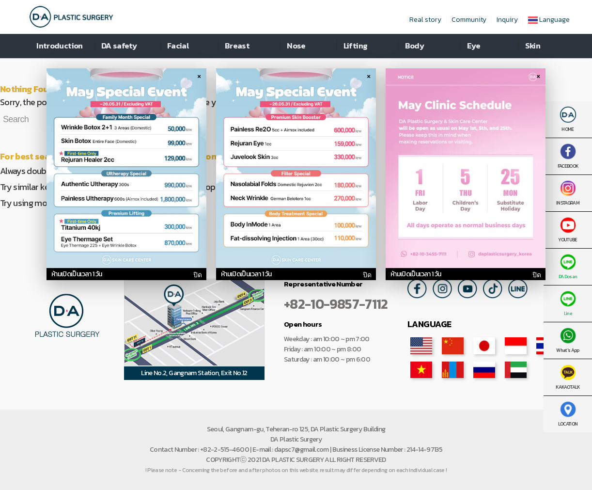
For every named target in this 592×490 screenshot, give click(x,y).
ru (484, 370)
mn (453, 370)
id (516, 345)
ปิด (197, 274)
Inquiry (507, 20)
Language (549, 20)
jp (484, 345)
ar (516, 370)
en (421, 345)
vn (421, 370)
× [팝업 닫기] (199, 75)
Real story (425, 20)
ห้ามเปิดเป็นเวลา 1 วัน (76, 274)
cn (453, 345)
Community (469, 20)
